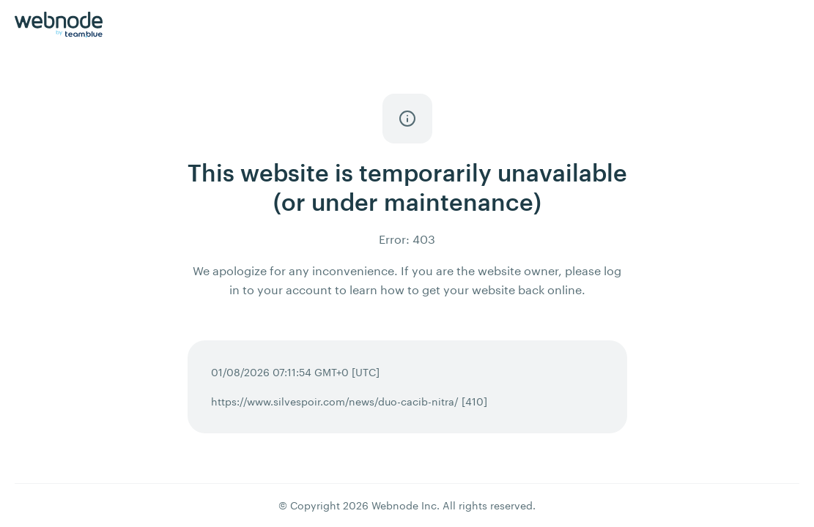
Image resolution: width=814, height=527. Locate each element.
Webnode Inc (404, 505)
